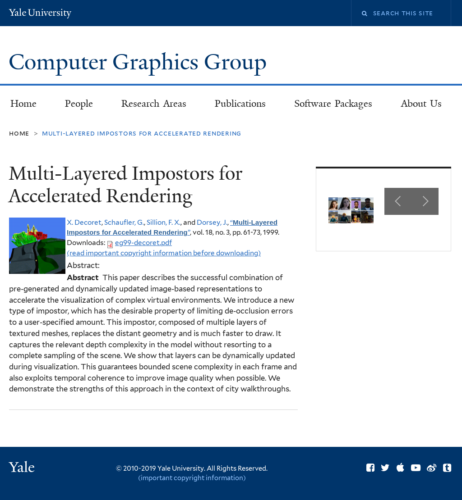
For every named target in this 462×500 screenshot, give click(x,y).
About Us (421, 103)
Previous (397, 201)
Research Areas (153, 103)
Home (23, 103)
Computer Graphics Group (140, 62)
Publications (240, 103)
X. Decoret (84, 222)
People (79, 103)
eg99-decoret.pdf (143, 242)
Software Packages (333, 103)
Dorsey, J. (212, 222)
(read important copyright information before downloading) (164, 253)
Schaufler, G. (124, 222)
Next (425, 201)
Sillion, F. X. (163, 222)
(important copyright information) (192, 478)
